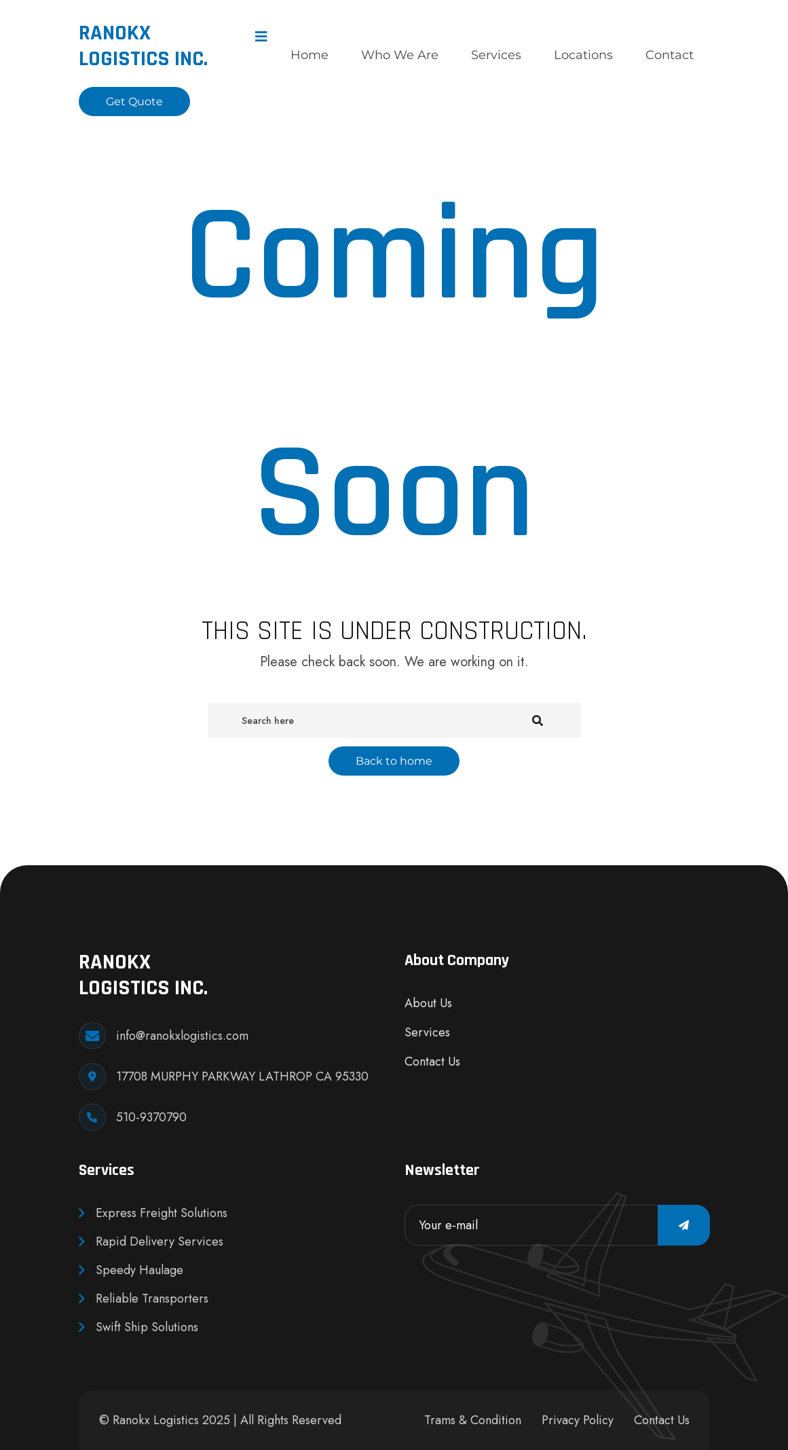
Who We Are (399, 55)
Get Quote (134, 101)
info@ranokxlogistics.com (182, 1036)
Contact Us (432, 1061)
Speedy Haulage (131, 1270)
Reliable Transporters (143, 1298)
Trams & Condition (472, 1420)
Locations (583, 55)
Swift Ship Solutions (138, 1327)
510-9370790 (151, 1117)
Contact (669, 55)
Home (309, 55)
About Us (428, 1003)
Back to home (394, 761)
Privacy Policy (578, 1420)
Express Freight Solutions (153, 1213)
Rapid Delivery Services (151, 1241)
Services (496, 55)
